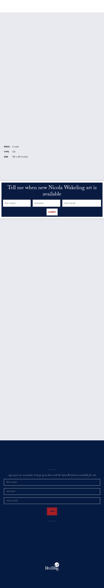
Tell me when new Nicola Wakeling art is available (52, 191)
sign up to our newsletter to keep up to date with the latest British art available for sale (52, 476)
